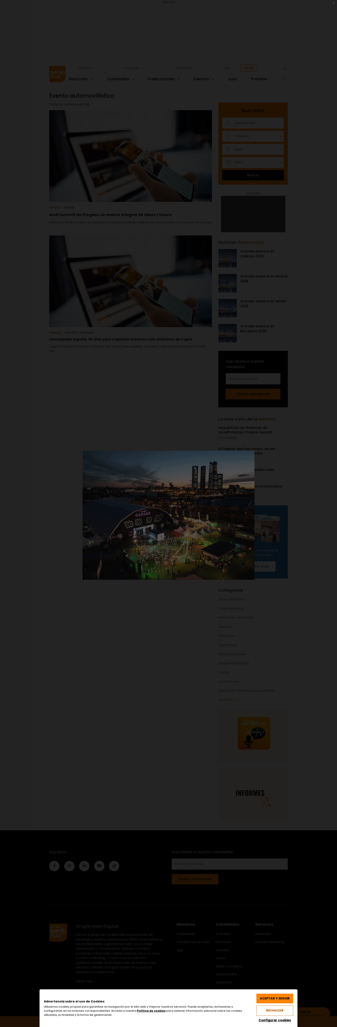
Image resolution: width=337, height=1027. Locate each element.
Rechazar (274, 1010)
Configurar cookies (274, 1020)
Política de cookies (151, 1011)
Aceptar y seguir (274, 998)
